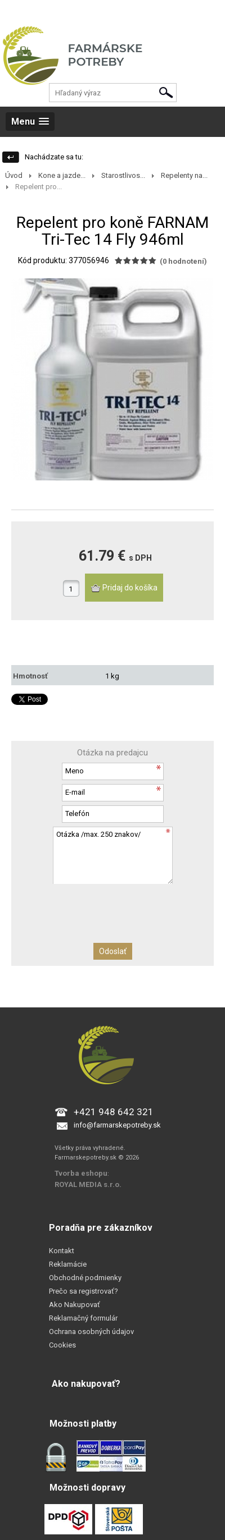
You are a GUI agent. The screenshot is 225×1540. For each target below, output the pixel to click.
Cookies (62, 1345)
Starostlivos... (123, 175)
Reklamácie (68, 1264)
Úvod (13, 175)
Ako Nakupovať (74, 1304)
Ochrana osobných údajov (91, 1331)
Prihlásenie (17, 11)
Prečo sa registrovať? (83, 1291)
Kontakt (61, 1250)
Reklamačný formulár (83, 1318)
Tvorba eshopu (81, 1173)
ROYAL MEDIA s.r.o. (88, 1184)
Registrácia (60, 11)
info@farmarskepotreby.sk (117, 1125)
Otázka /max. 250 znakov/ (112, 855)
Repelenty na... (184, 175)
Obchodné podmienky (85, 1277)
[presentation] (112, 905)
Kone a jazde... (62, 175)
